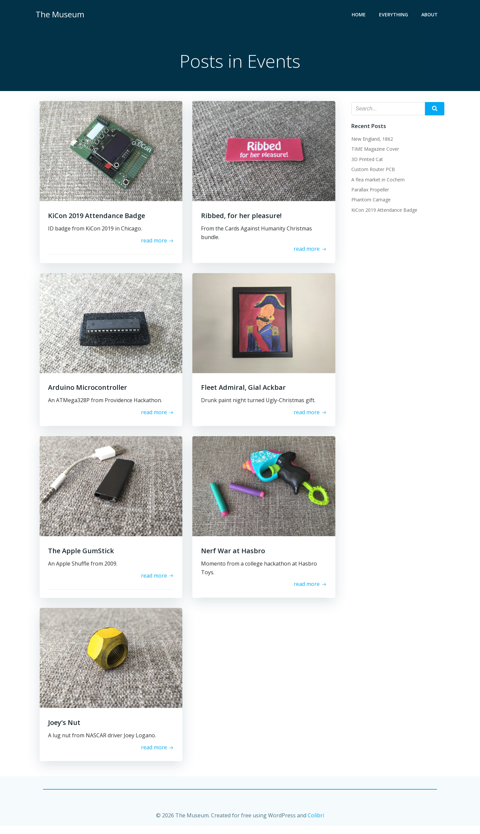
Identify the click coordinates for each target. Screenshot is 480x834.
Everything (394, 15)
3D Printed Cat (366, 159)
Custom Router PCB (372, 170)
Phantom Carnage (370, 200)
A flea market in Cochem (377, 180)
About (430, 15)
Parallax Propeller (369, 190)
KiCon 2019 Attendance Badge (383, 210)
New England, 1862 (371, 139)
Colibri (316, 824)
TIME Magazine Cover (374, 149)
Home (360, 15)
